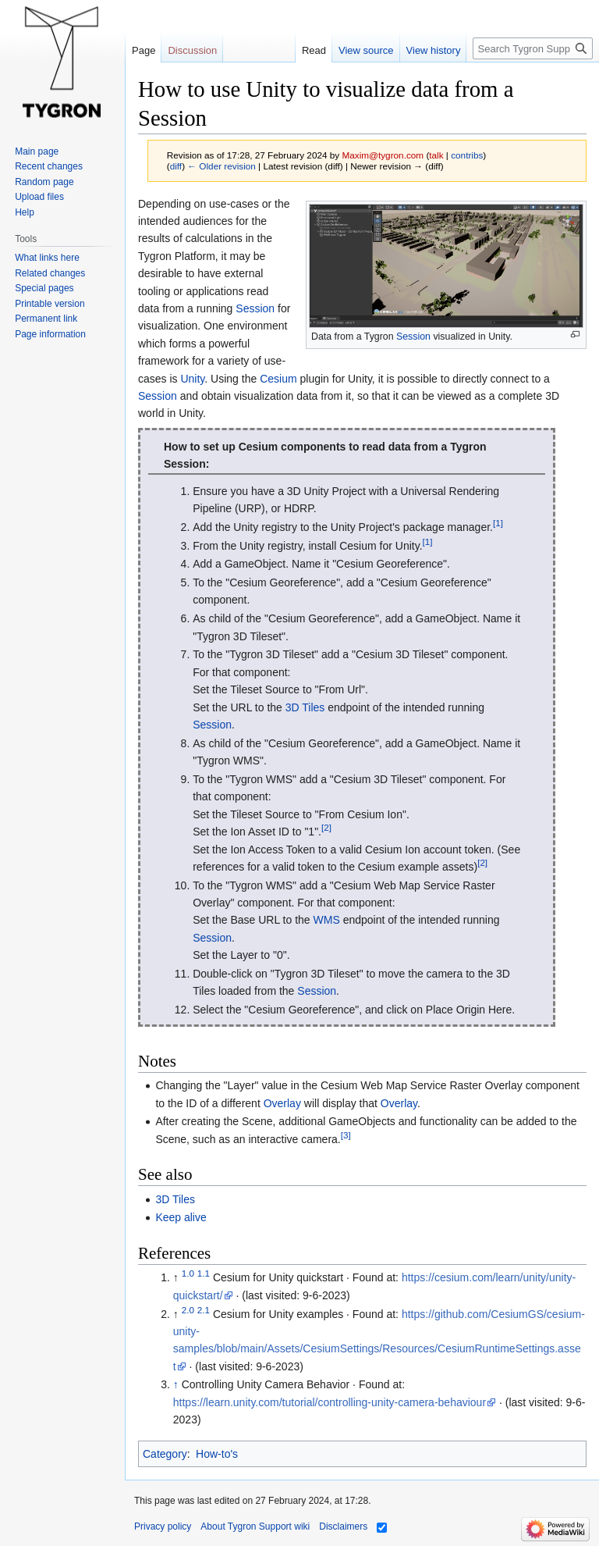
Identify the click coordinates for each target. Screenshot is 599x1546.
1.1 (203, 1274)
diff (176, 166)
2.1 (203, 1310)
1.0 (188, 1274)
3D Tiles (305, 707)
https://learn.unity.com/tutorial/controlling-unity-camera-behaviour (329, 1402)
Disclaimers (343, 1526)
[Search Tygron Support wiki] (533, 48)
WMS (327, 920)
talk (436, 155)
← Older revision (221, 166)
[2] (326, 827)
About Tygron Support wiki (255, 1526)
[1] (498, 523)
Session (413, 336)
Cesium (278, 378)
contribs (467, 155)
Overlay (282, 1103)
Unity (192, 378)
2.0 (188, 1310)
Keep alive (180, 1217)
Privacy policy (162, 1526)
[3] (346, 1135)
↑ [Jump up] (176, 1384)
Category (165, 1454)
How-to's (217, 1454)
